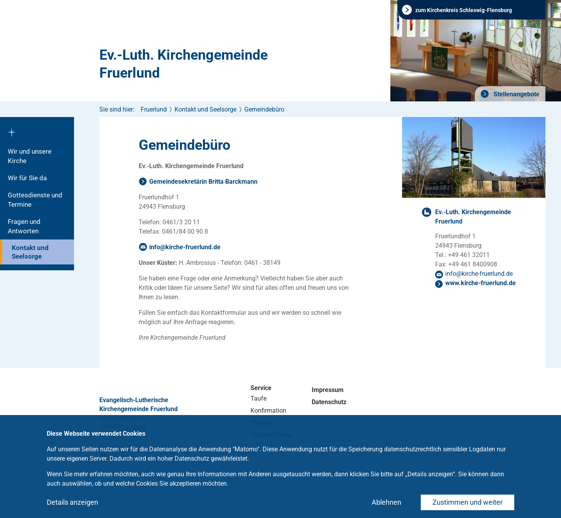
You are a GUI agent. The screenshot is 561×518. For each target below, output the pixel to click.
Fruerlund (154, 109)
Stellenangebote (516, 94)
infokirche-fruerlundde (185, 247)
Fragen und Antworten (24, 226)
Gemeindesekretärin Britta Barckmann (203, 181)
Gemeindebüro (264, 109)
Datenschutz (329, 402)
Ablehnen (386, 502)
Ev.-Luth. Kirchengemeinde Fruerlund (183, 64)
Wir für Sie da (27, 178)
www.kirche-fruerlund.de (480, 283)
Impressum (328, 390)
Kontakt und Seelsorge (30, 252)
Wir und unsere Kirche (29, 156)
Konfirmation (268, 410)
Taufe (258, 398)
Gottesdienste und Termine (35, 199)
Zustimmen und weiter (467, 502)
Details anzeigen (72, 502)
